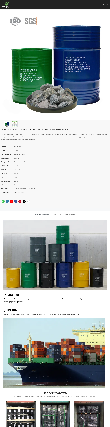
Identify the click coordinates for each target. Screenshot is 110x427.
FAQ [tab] (60, 214)
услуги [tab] (54, 214)
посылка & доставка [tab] (42, 214)
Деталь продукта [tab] (69, 214)
